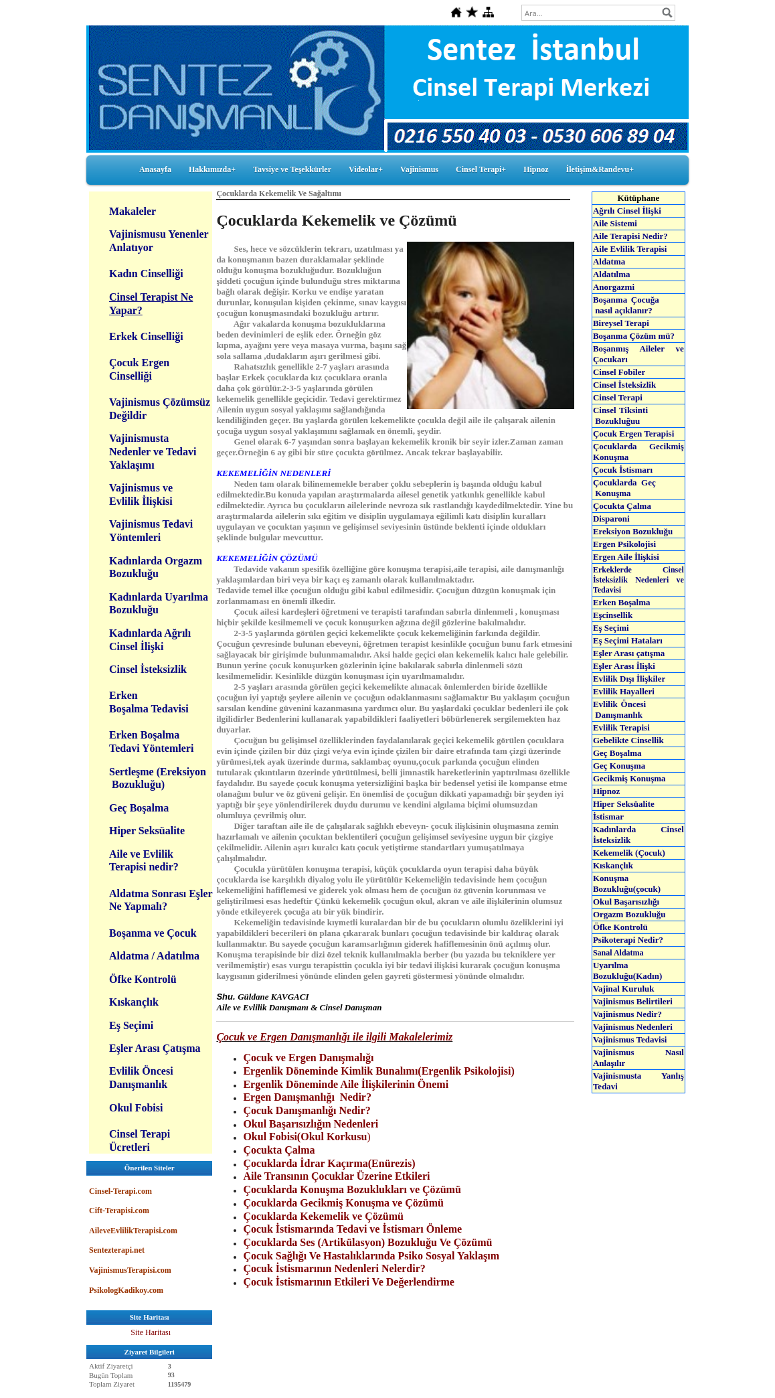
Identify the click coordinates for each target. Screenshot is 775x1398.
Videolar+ (366, 169)
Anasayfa (155, 169)
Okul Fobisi (136, 1107)
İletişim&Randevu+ (600, 169)
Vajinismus (419, 169)
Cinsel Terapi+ (481, 169)
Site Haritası (151, 1332)
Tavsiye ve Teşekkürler (292, 169)
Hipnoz (535, 169)
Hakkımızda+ (212, 169)
